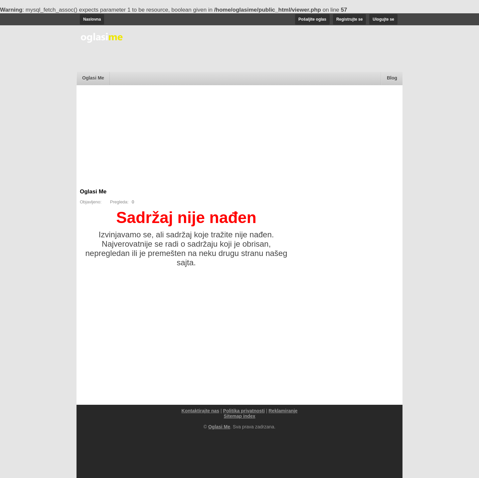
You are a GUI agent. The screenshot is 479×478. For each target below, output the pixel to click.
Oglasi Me (93, 78)
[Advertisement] (239, 138)
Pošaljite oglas (312, 19)
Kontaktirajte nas (201, 410)
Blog (392, 78)
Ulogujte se (383, 19)
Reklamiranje (282, 410)
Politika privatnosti (244, 410)
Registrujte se (349, 19)
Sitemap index (239, 416)
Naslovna (92, 19)
